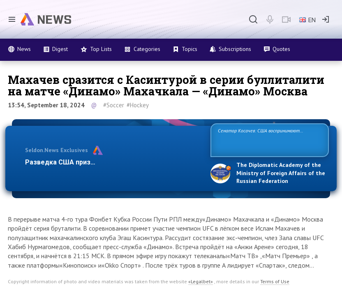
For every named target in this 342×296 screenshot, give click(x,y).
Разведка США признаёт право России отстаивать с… (112, 162)
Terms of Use (274, 281)
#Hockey (138, 105)
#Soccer (113, 105)
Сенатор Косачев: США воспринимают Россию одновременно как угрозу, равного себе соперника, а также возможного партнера (267, 139)
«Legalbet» (200, 281)
